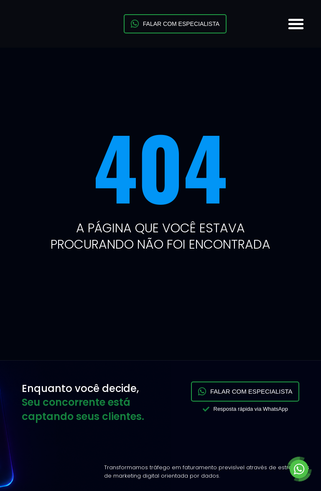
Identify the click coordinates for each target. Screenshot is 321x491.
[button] (295, 23)
